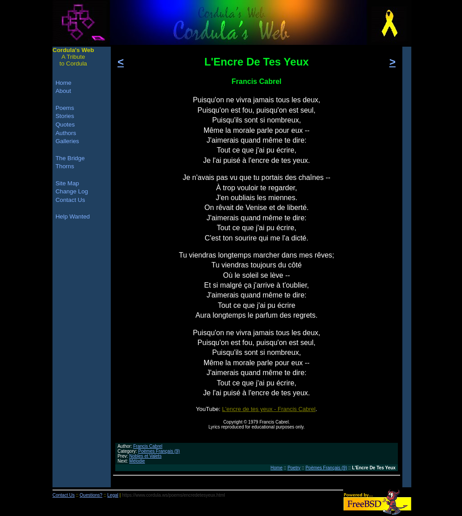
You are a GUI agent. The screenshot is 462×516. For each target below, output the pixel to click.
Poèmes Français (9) (159, 451)
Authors (66, 133)
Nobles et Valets (145, 456)
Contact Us (70, 200)
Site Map (67, 183)
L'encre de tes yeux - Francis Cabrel (268, 409)
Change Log (72, 191)
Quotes (65, 124)
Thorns (65, 166)
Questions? (91, 495)
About (63, 90)
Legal (112, 495)
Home (276, 467)
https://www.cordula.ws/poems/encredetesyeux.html (173, 495)
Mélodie (137, 461)
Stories (65, 116)
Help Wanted (73, 216)
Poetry (294, 467)
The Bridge (70, 158)
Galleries (67, 141)
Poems (65, 108)
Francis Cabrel (147, 446)
